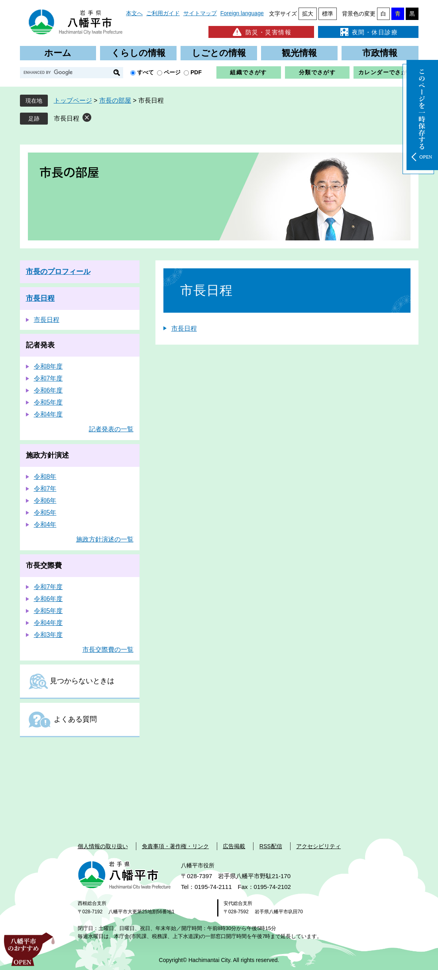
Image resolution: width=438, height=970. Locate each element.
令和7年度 (48, 378)
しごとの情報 (219, 53)
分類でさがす (317, 72)
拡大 (307, 13)
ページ (172, 72)
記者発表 (40, 345)
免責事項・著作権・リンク (175, 846)
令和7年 (45, 488)
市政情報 (379, 53)
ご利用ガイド (163, 13)
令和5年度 (48, 402)
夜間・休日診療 (368, 32)
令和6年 (45, 500)
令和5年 (45, 512)
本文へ (134, 13)
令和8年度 (48, 366)
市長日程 (66, 118)
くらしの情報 (138, 53)
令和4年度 (48, 414)
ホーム (57, 53)
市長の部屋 (115, 100)
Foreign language (242, 13)
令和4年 (45, 524)
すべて (145, 72)
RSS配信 (270, 846)
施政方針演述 (47, 455)
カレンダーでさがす (386, 72)
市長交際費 (44, 565)
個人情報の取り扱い (103, 846)
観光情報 (299, 53)
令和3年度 (48, 634)
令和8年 (45, 476)
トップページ (73, 100)
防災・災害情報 (261, 32)
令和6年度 (48, 390)
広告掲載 (234, 846)
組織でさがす (248, 72)
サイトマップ (200, 13)
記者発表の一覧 (111, 429)
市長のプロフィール (58, 272)
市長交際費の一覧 (108, 649)
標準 (327, 13)
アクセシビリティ (318, 846)
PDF (196, 72)
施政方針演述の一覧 (105, 539)
